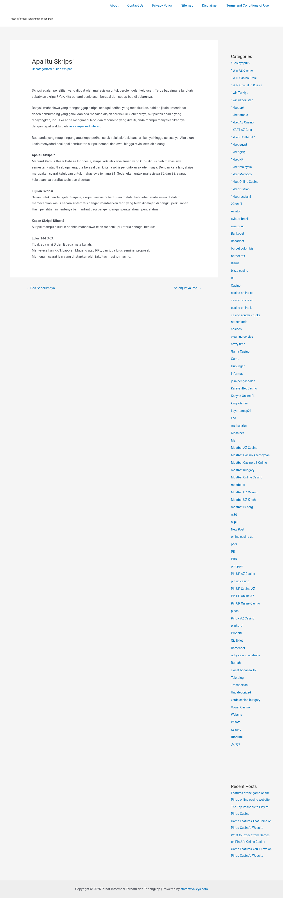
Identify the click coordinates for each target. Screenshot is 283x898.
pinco (235, 611)
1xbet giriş (238, 152)
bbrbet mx (238, 256)
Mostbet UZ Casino (245, 492)
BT (233, 278)
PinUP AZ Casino (243, 618)
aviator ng (238, 226)
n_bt (234, 514)
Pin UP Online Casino (246, 603)
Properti (237, 633)
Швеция (237, 737)
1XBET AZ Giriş (242, 130)
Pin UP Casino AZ (244, 589)
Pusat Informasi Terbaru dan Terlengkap (31, 18)
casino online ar (242, 300)
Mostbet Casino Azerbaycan (251, 455)
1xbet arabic (240, 115)
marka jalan (239, 425)
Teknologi (238, 678)
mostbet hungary (243, 470)
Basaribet (238, 241)
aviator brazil (240, 219)
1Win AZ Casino (242, 70)
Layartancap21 (242, 411)
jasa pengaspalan (244, 381)
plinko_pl (237, 626)
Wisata (236, 722)
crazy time (238, 344)
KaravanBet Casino (245, 388)
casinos (236, 329)
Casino (236, 286)
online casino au (243, 537)
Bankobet (238, 233)
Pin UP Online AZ (243, 596)
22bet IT (237, 204)
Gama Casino (241, 351)
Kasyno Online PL (243, 396)
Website (237, 715)
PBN (234, 559)
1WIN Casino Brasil (245, 78)
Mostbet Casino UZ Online (250, 463)
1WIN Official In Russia (247, 85)
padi (234, 544)
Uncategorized (42, 69)
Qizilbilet (237, 641)
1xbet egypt (239, 145)
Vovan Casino (241, 707)
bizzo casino (240, 271)
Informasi (238, 374)
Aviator (236, 211)
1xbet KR (237, 159)
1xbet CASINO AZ (244, 137)
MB (233, 440)
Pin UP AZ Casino (244, 574)
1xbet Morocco (242, 174)
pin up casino (241, 581)
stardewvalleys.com (194, 889)
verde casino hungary (246, 700)
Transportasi (240, 685)
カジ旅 (236, 744)
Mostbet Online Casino (247, 477)
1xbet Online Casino (245, 182)
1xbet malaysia (242, 167)
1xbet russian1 (242, 197)
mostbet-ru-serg (242, 507)
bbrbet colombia (243, 248)
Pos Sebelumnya (42, 288)
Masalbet (238, 433)
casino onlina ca (243, 293)
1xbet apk (238, 108)
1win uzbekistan (243, 100)
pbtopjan (237, 566)
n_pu (234, 522)
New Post (238, 529)
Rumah (236, 663)
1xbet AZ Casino (243, 122)
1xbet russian (241, 189)
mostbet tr (238, 485)
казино (236, 729)
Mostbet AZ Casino (245, 448)
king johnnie (240, 403)
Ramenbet (238, 648)
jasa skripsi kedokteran (85, 126)
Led (233, 418)
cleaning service (243, 337)
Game (235, 359)
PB (233, 552)
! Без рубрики (241, 63)
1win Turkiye (240, 93)
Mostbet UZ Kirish (244, 500)
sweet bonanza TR (244, 670)
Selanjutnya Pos (186, 288)
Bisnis (235, 263)
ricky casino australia (246, 655)
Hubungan (238, 366)
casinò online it (242, 308)
